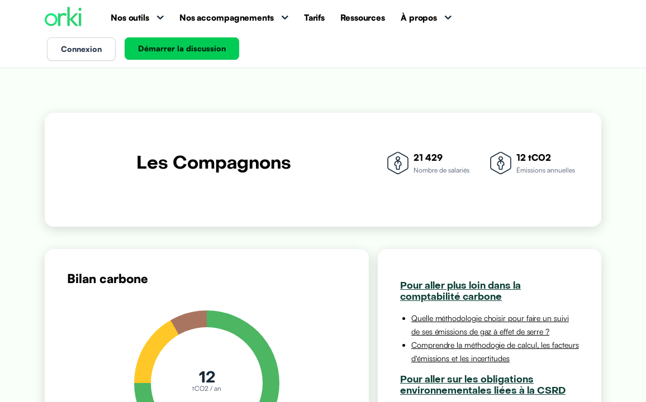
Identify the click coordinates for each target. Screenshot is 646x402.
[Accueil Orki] (63, 17)
